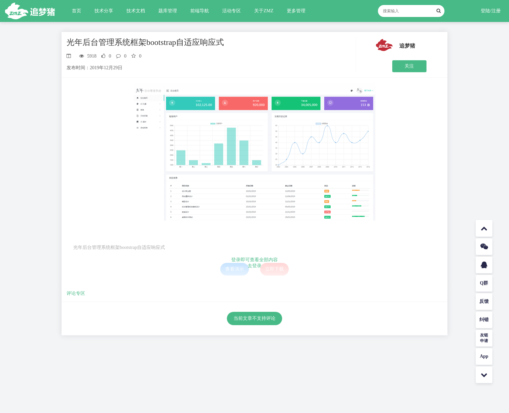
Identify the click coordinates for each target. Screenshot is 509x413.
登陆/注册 (491, 10)
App (484, 356)
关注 (409, 66)
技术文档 (135, 10)
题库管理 (167, 10)
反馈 (484, 301)
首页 (76, 10)
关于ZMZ (263, 10)
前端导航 (199, 10)
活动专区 (231, 10)
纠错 (484, 319)
